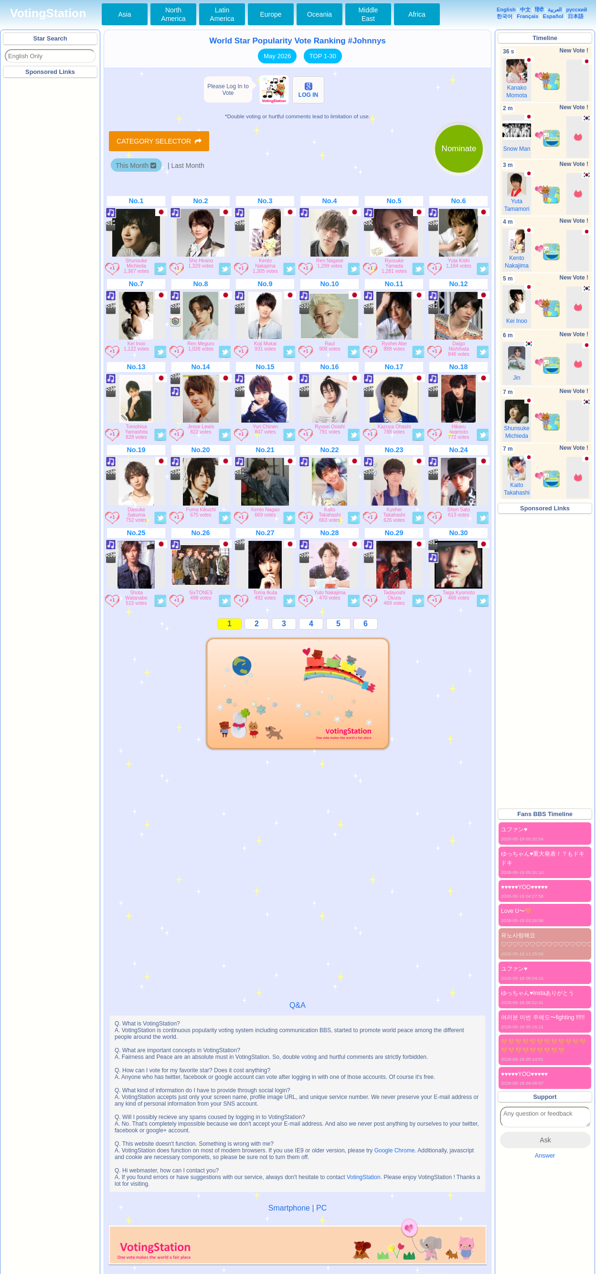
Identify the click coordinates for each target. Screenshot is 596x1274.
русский (576, 9)
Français (527, 16)
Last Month (187, 165)
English (506, 9)
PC (321, 1208)
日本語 (576, 16)
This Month (136, 165)
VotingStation (48, 13)
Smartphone (289, 1208)
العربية (555, 9)
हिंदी (539, 9)
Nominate (459, 148)
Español (553, 16)
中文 (525, 9)
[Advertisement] (50, 224)
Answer (545, 1155)
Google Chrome (394, 1150)
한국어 (504, 16)
